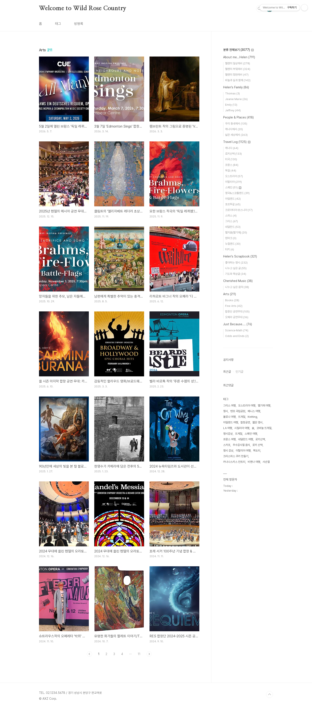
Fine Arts (233, 306)
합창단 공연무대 (237, 311)
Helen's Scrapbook (240, 256)
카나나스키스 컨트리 (234, 461)
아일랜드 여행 (230, 422)
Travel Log (236, 142)
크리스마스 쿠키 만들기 (235, 456)
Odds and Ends (237, 336)
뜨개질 (241, 416)
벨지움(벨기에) (236, 232)
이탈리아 (233, 181)
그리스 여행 (229, 405)
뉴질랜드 (232, 243)
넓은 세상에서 (236, 134)
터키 (229, 249)
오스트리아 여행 (246, 405)
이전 (89, 654)
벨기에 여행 (264, 405)
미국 (231, 159)
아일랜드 (233, 198)
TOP (269, 694)
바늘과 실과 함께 (237, 80)
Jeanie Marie (236, 99)
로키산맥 (233, 153)
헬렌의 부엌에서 (237, 69)
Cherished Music (238, 281)
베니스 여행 (254, 411)
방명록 (78, 24)
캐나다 (231, 148)
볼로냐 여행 (229, 416)
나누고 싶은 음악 (237, 287)
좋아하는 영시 (236, 262)
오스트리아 (234, 176)
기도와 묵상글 (235, 273)
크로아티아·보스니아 (239, 210)
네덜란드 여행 (245, 439)
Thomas (232, 93)
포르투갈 (232, 204)
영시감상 (228, 433)
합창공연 (245, 422)
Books (232, 300)
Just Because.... (237, 324)
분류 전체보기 (238, 50)
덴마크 (230, 238)
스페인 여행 (251, 433)
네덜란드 (232, 226)
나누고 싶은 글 (236, 268)
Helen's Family (236, 87)
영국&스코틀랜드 (237, 193)
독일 (230, 170)
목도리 (256, 450)
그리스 (231, 221)
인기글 (239, 371)
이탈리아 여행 (243, 450)
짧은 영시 (257, 422)
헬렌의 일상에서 (237, 63)
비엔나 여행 (254, 461)
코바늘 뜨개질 (264, 428)
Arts (229, 294)
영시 (225, 411)
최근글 (227, 371)
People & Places (238, 117)
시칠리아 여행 (241, 428)
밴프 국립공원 (237, 411)
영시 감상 (228, 450)
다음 (149, 654)
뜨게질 (238, 433)
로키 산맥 (257, 445)
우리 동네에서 (236, 123)
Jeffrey (233, 110)
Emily (231, 104)
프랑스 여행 (229, 439)
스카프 (226, 445)
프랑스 (231, 165)
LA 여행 (227, 428)
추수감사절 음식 (241, 445)
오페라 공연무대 (236, 317)
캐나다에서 (234, 129)
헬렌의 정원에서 (237, 74)
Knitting (252, 416)
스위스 (231, 215)
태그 (58, 24)
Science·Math (236, 330)
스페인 (233, 187)
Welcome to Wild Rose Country (82, 8)
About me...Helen (239, 57)
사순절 (266, 461)
